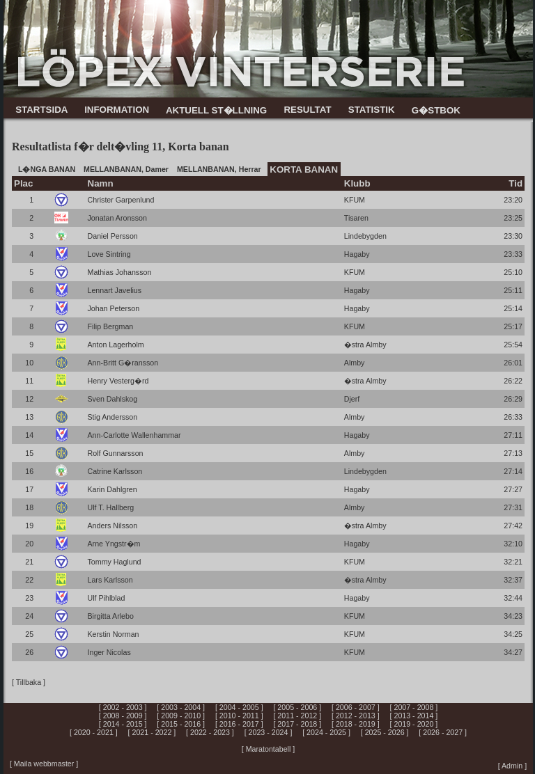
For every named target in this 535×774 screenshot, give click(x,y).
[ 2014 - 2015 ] (123, 724)
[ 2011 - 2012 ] (297, 715)
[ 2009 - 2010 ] (181, 715)
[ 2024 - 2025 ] (326, 732)
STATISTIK (372, 109)
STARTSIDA (41, 109)
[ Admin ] (512, 765)
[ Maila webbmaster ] (44, 763)
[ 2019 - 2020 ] (414, 724)
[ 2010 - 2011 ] (239, 715)
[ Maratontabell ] (268, 749)
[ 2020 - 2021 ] (94, 732)
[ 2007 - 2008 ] (414, 707)
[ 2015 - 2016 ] (181, 724)
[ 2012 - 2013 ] (356, 715)
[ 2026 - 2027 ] (443, 732)
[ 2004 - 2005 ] (239, 707)
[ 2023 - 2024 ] (269, 732)
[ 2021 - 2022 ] (152, 732)
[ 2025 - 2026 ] (385, 732)
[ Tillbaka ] (28, 682)
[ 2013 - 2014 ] (414, 715)
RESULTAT (307, 109)
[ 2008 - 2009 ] (123, 715)
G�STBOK (436, 110)
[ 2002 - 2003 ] (123, 707)
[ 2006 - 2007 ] (356, 707)
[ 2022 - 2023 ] (210, 732)
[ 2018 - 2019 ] (356, 724)
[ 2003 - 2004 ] (181, 707)
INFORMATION (117, 109)
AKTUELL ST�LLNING (216, 110)
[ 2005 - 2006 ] (297, 707)
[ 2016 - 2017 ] (239, 724)
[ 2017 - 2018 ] (297, 724)
